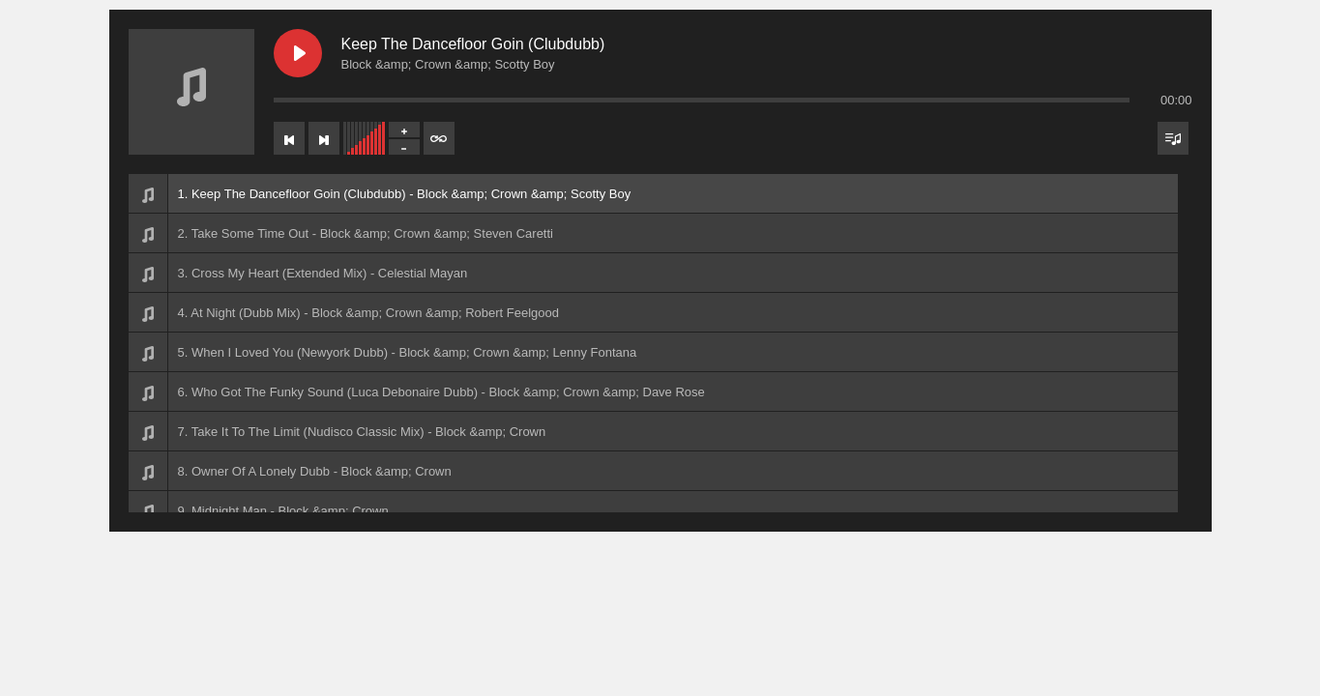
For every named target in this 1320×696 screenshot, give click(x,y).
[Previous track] (289, 138)
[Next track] (323, 138)
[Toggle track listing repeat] (439, 138)
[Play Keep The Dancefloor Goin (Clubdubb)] (298, 53)
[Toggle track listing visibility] (1173, 138)
